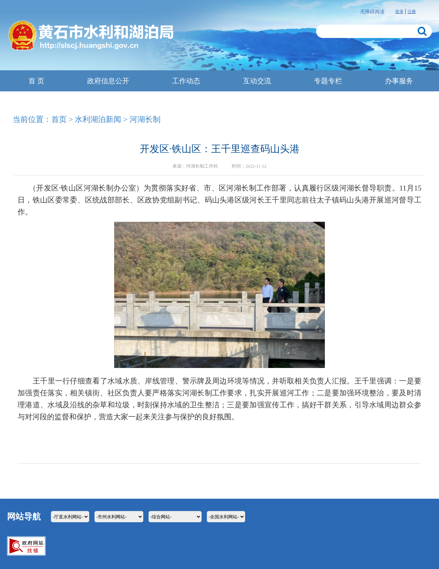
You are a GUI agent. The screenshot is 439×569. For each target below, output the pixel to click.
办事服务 (399, 81)
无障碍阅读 (372, 11)
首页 (59, 119)
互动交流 (257, 81)
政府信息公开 (108, 81)
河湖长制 (145, 119)
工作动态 (186, 81)
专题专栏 (328, 81)
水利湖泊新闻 (98, 119)
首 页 (36, 81)
